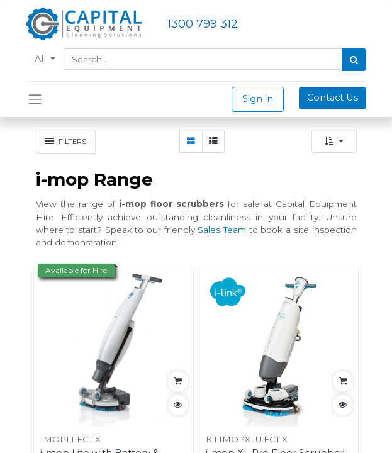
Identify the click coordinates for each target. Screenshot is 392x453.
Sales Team (222, 230)
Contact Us (332, 97)
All (41, 59)
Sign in (257, 98)
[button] (334, 141)
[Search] (354, 59)
